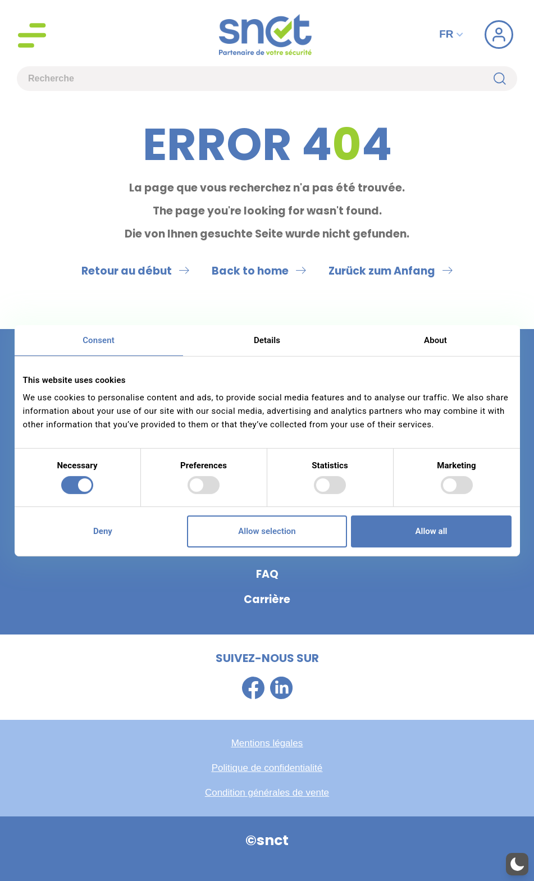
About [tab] (435, 340)
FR (452, 34)
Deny (102, 531)
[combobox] (255, 78)
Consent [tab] (99, 340)
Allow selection (266, 531)
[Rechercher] (505, 78)
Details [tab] (267, 340)
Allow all (432, 531)
